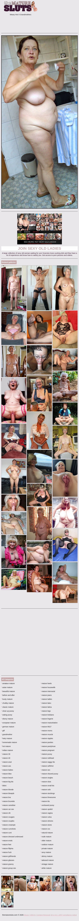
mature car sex (7, 809)
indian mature (7, 750)
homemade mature (9, 742)
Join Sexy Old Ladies (39, 248)
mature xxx (45, 829)
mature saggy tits (47, 762)
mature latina (46, 707)
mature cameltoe (8, 805)
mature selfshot (46, 766)
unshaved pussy (47, 805)
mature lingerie (46, 719)
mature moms (46, 731)
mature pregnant (47, 750)
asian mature (6, 687)
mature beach (7, 778)
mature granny (7, 864)
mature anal (6, 762)
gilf (3, 731)
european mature (8, 723)
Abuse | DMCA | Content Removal (37, 915)
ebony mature (7, 719)
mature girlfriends (8, 856)
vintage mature (46, 864)
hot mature (6, 746)
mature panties (46, 742)
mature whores (46, 821)
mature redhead (47, 758)
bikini (3, 786)
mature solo (45, 790)
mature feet (6, 845)
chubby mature (7, 703)
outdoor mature (46, 845)
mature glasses (7, 860)
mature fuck (6, 852)
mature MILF (45, 727)
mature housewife (47, 687)
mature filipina (7, 848)
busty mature (6, 699)
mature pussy (46, 754)
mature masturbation (49, 723)
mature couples (7, 821)
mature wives (46, 825)
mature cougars (8, 817)
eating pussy (6, 715)
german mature (7, 727)
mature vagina (46, 813)
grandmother (6, 734)
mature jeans (46, 695)
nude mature (45, 837)
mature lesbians (47, 715)
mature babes (7, 770)
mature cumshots (8, 829)
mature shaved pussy (49, 774)
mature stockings (47, 793)
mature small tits (47, 786)
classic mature (7, 707)
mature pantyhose (47, 746)
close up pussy (7, 711)
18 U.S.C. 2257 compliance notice (63, 915)
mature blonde (7, 790)
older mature (45, 841)
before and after (8, 695)
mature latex (45, 703)
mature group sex (8, 868)
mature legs (45, 711)
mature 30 (5, 754)
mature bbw (6, 774)
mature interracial (47, 691)
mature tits (45, 801)
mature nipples (46, 738)
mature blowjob (7, 793)
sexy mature (45, 852)
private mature (46, 848)
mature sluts (45, 782)
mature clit (5, 813)
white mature (46, 868)
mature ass (6, 766)
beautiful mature (8, 691)
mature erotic (7, 841)
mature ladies (46, 699)
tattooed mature (47, 860)
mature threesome (48, 797)
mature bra (6, 797)
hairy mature (6, 738)
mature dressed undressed (12, 837)
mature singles (46, 778)
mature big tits (7, 782)
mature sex (45, 770)
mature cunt (6, 833)
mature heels (46, 683)
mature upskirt (46, 809)
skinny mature (46, 856)
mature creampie (8, 825)
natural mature (46, 833)
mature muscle (46, 734)
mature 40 (5, 758)
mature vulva (46, 817)
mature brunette (8, 801)
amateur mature (8, 683)
